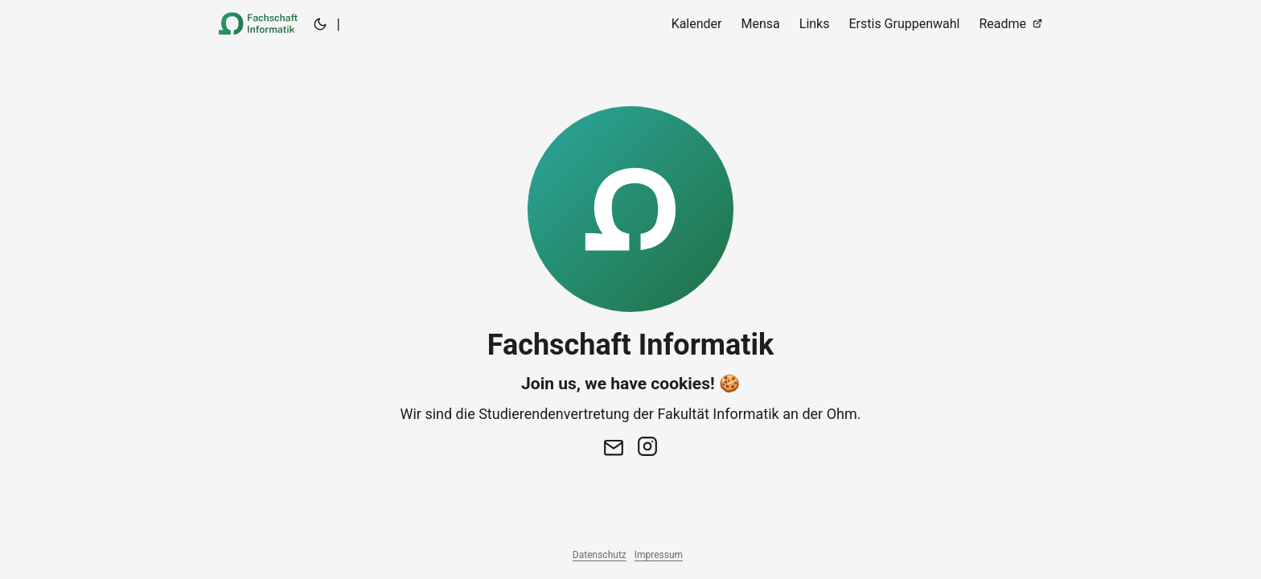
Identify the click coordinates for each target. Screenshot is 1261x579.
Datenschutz (599, 555)
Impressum (659, 555)
